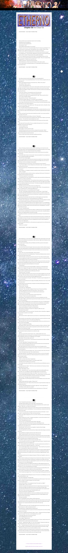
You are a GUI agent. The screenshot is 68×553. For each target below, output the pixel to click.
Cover (24, 9)
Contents (34, 543)
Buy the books (43, 9)
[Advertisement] (34, 35)
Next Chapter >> (39, 543)
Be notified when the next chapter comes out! (34, 546)
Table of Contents (30, 9)
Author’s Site (37, 9)
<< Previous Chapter (29, 543)
